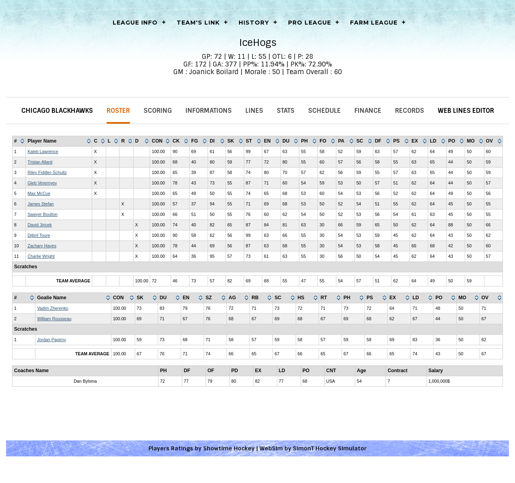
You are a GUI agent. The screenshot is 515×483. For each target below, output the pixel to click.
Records (409, 110)
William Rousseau (54, 318)
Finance (367, 110)
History (254, 22)
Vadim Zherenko (52, 308)
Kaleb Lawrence (42, 151)
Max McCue (38, 193)
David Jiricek (39, 224)
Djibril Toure (38, 235)
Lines (254, 110)
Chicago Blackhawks (57, 110)
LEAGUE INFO (135, 22)
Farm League (374, 22)
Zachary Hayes (41, 245)
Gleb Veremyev (42, 182)
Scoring (158, 110)
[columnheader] (19, 141)
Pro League (309, 22)
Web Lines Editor (466, 110)
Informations (208, 110)
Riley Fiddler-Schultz (47, 172)
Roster (118, 110)
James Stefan (40, 203)
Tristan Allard (39, 162)
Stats (286, 110)
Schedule (324, 110)
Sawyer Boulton (42, 214)
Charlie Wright (40, 256)
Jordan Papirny (51, 339)
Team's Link (198, 22)
